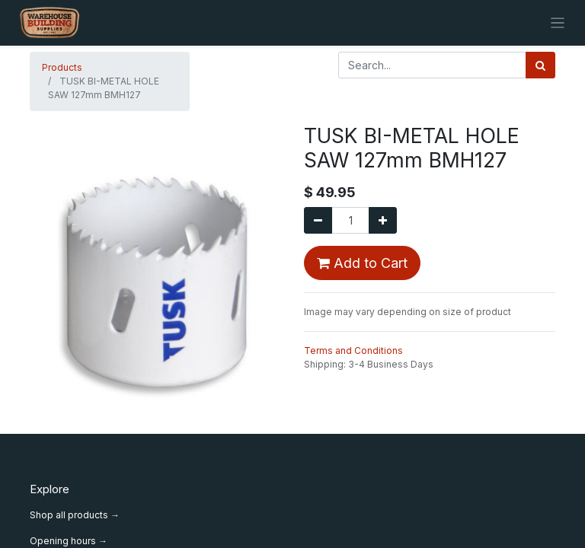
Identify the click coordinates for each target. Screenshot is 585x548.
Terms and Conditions (353, 350)
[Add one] (383, 220)
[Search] (540, 65)
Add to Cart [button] (362, 263)
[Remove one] (318, 220)
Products (62, 67)
